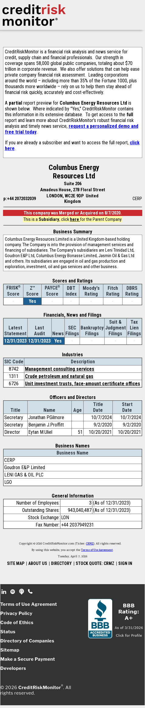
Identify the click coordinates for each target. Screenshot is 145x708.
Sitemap (9, 650)
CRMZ (90, 544)
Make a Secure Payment (27, 659)
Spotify (13, 592)
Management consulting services (59, 369)
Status (8, 631)
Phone (30, 592)
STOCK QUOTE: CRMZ (95, 563)
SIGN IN (125, 563)
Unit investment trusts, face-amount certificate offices (82, 383)
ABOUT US (37, 563)
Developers (13, 668)
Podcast (22, 592)
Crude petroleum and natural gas (59, 376)
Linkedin (5, 592)
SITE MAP (15, 563)
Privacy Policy (16, 613)
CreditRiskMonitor (39, 687)
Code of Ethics (16, 622)
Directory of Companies (27, 641)
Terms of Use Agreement (97, 550)
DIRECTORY (61, 563)
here (75, 219)
